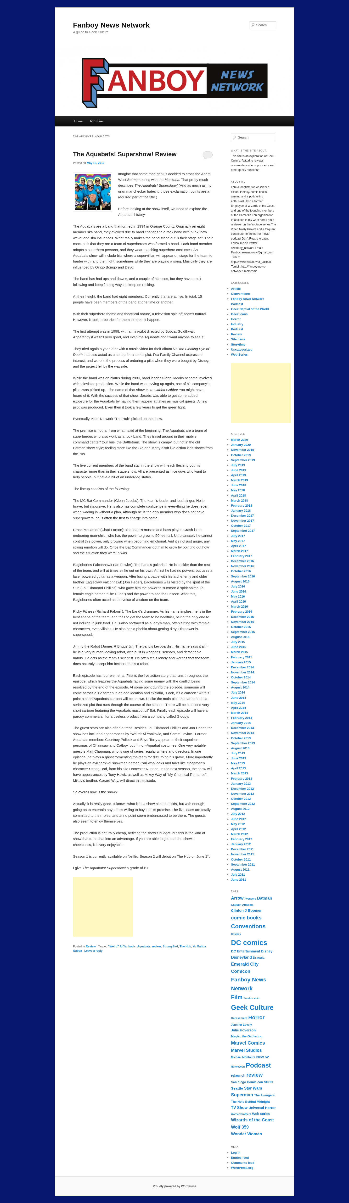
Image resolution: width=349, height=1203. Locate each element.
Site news (238, 339)
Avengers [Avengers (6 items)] (250, 898)
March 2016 (239, 606)
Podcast (237, 329)
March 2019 (239, 480)
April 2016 (238, 601)
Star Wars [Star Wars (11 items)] (253, 1088)
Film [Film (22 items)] (236, 997)
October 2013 (241, 738)
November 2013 (242, 733)
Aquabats (144, 946)
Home (78, 121)
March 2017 (239, 551)
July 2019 (238, 465)
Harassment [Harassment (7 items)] (239, 1018)
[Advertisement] (103, 907)
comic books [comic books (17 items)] (246, 917)
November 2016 (242, 566)
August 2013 (240, 748)
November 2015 (242, 622)
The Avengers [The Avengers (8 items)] (264, 1095)
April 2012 (238, 829)
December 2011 (242, 849)
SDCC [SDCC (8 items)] (268, 1082)
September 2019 (243, 460)
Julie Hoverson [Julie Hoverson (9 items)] (243, 1030)
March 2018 (239, 500)
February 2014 (241, 718)
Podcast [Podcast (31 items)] (258, 1065)
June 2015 (238, 647)
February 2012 (241, 839)
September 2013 (243, 743)
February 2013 (241, 778)
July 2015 (238, 642)
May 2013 (238, 763)
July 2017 (238, 536)
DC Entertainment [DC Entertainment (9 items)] (245, 951)
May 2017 (238, 541)
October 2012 (241, 798)
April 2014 (238, 708)
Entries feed (240, 1157)
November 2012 (242, 793)
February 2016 (241, 611)
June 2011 (238, 879)
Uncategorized (242, 349)
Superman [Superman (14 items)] (242, 1094)
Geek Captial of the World (250, 309)
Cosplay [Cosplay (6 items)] (236, 934)
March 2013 (239, 773)
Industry (237, 324)
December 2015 (242, 617)
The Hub (185, 946)
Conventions (240, 294)
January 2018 (241, 510)
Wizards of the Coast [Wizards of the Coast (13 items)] (252, 1120)
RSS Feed (97, 121)
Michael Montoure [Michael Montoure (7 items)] (243, 1057)
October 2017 (241, 525)
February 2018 (241, 505)
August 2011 (240, 869)
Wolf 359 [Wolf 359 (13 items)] (240, 1127)
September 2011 (243, 864)
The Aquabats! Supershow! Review (124, 154)
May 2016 (238, 596)
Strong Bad (170, 946)
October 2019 (241, 455)
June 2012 (238, 819)
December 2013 (242, 728)
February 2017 (241, 556)
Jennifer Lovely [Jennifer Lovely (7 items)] (241, 1024)
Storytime (238, 344)
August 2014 (240, 687)
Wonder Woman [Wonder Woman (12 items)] (246, 1133)
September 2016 (243, 576)
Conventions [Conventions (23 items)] (248, 926)
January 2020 (241, 445)
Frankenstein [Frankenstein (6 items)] (251, 998)
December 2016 (242, 561)
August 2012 (240, 809)
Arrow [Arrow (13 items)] (237, 898)
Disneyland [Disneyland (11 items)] (241, 957)
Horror (236, 319)
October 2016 (241, 571)
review (156, 946)
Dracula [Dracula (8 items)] (259, 957)
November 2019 (242, 450)
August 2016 (240, 581)
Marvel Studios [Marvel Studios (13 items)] (246, 1050)
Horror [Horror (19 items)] (256, 1017)
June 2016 (238, 591)
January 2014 (241, 723)
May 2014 (238, 703)
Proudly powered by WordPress (174, 1186)
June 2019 (238, 470)
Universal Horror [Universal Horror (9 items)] (262, 1108)
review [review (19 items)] (254, 1075)
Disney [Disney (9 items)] (266, 951)
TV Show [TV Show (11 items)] (239, 1107)
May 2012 (238, 824)
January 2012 (241, 844)
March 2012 (239, 834)
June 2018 (238, 485)
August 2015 (240, 637)
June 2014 (238, 697)
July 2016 (238, 586)
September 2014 (243, 682)
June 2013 (238, 758)
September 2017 (243, 530)
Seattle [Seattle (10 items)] (237, 1088)
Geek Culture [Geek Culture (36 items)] (252, 1007)
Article (236, 289)
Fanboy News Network (111, 25)
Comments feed (242, 1162)
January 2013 (241, 783)
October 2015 (241, 627)
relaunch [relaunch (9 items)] (238, 1075)
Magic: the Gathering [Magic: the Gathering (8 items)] (246, 1036)
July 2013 (238, 753)
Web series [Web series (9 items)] (261, 1114)
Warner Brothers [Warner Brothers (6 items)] (241, 1114)
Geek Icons (239, 314)
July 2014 (238, 692)
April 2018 (238, 495)
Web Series (239, 354)
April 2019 (238, 475)
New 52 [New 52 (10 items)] (262, 1057)
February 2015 (241, 657)
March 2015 (239, 652)
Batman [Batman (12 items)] (264, 898)
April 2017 (238, 546)
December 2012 (242, 788)
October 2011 (241, 859)
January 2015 (241, 662)
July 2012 (238, 814)
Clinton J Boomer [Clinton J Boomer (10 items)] (246, 910)
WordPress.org (242, 1167)
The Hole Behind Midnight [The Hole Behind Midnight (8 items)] (250, 1101)
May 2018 (238, 490)
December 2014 (242, 667)
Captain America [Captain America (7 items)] (242, 904)
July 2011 (238, 874)
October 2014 (241, 677)
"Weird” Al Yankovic (122, 946)
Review (91, 946)
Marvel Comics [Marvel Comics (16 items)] (248, 1043)
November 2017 (242, 520)
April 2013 (238, 768)
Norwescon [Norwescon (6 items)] (238, 1066)
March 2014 (239, 713)
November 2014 (242, 672)
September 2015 (243, 632)
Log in (235, 1152)
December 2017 (242, 515)
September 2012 (243, 804)
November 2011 (242, 854)
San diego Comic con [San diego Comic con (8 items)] (247, 1082)
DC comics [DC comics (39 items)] (249, 942)
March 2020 (239, 440)
